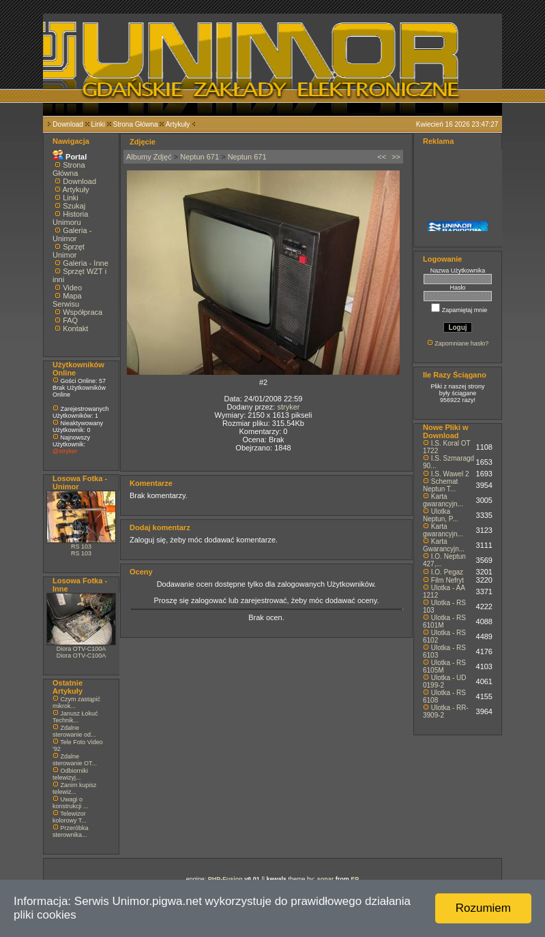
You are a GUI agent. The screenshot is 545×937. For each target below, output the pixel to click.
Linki (98, 124)
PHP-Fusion (225, 879)
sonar (325, 879)
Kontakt (75, 328)
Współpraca (82, 312)
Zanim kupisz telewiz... (75, 788)
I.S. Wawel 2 (450, 474)
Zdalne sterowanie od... (74, 731)
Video (72, 287)
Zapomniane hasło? (461, 343)
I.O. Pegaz (447, 572)
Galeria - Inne (85, 263)
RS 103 (81, 546)
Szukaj (74, 206)
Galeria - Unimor (72, 234)
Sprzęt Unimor (69, 251)
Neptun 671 (199, 157)
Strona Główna (135, 124)
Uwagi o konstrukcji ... (71, 803)
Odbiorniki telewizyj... (70, 774)
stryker (288, 407)
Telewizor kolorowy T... (70, 817)
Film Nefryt (447, 580)
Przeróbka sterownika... (71, 831)
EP (355, 879)
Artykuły (178, 124)
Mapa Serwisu (67, 300)
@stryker (65, 451)
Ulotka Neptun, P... (440, 515)
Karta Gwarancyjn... (444, 545)
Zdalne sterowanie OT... (75, 760)
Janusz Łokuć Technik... (75, 717)
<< (381, 157)
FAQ (70, 320)
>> (396, 157)
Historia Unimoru (70, 218)
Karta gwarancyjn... (443, 500)
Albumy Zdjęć (149, 157)
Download (68, 124)
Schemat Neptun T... (440, 485)
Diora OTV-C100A (81, 648)
